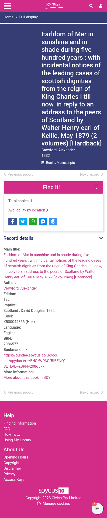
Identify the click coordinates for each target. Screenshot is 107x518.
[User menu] (100, 6)
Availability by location (28, 210)
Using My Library (17, 440)
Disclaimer (12, 468)
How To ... (11, 434)
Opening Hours (15, 457)
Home (8, 17)
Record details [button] (18, 238)
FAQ (6, 429)
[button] (96, 188)
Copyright (11, 463)
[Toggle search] (91, 6)
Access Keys (13, 479)
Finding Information (19, 423)
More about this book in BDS (27, 377)
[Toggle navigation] (7, 5)
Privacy (9, 474)
